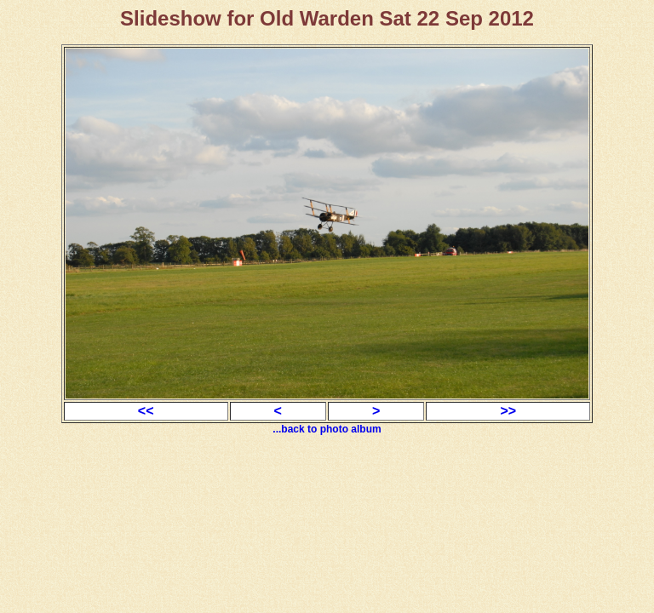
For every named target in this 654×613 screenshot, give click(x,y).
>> (508, 411)
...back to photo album (326, 429)
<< (146, 411)
